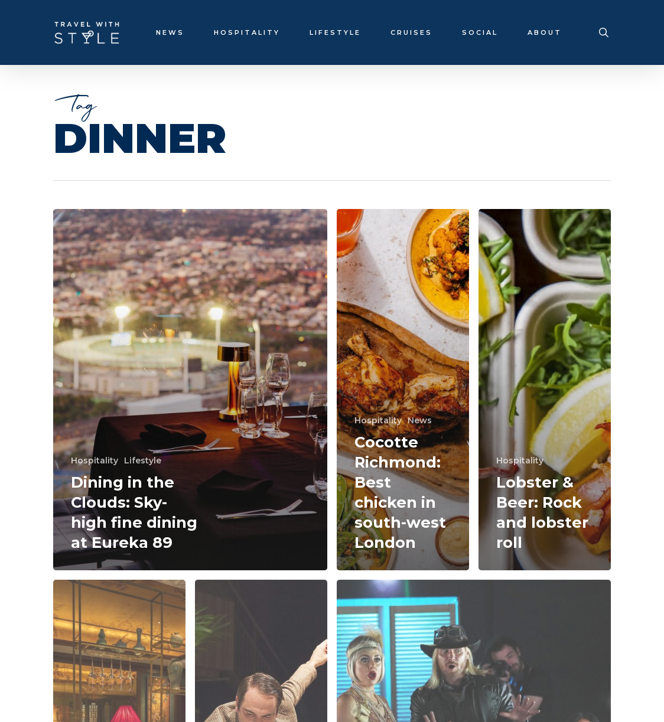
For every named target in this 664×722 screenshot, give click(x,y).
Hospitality (94, 460)
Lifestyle (142, 460)
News (420, 420)
